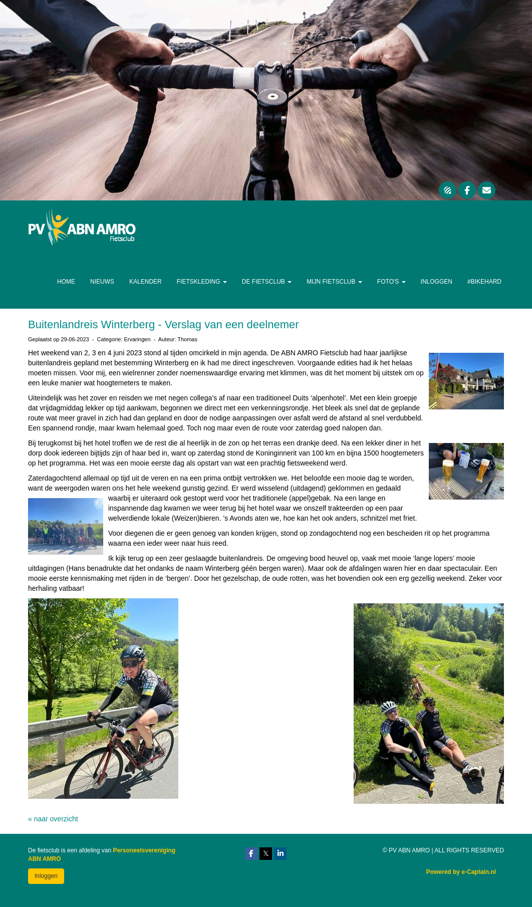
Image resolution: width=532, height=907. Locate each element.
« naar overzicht (53, 819)
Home (66, 281)
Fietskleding (202, 281)
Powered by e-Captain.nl (461, 871)
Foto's (391, 281)
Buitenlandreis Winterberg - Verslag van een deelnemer (163, 324)
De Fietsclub (267, 281)
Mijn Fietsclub (334, 281)
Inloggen (436, 281)
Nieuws (102, 281)
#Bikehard (484, 281)
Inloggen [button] (46, 875)
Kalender (145, 281)
